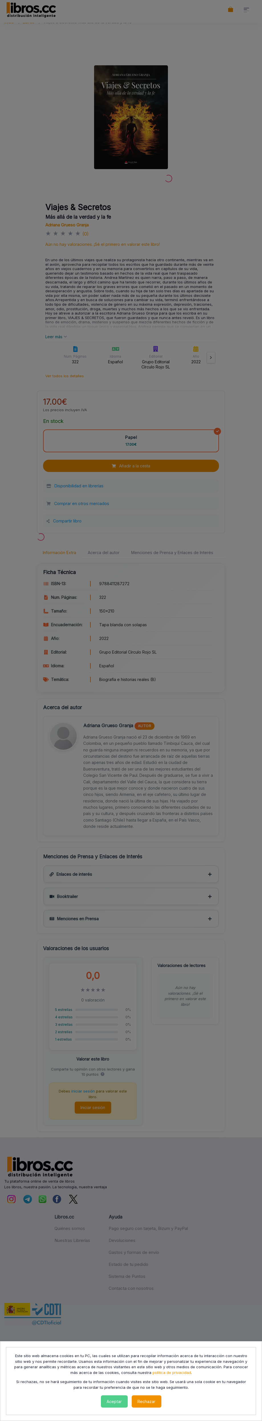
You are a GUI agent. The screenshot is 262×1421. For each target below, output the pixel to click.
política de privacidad (172, 1372)
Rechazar (146, 1401)
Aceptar (114, 1401)
